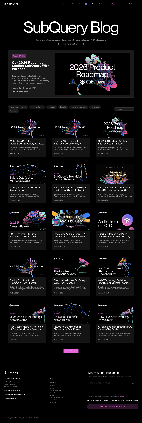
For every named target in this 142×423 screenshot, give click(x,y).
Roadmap (52, 386)
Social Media (53, 400)
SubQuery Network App (11, 382)
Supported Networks (56, 390)
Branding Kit (53, 402)
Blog (51, 379)
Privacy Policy (22, 418)
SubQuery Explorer (10, 384)
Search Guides (54, 393)
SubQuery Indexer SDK (12, 390)
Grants (52, 395)
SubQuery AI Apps (10, 398)
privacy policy (124, 396)
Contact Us (53, 388)
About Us (53, 383)
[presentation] (102, 391)
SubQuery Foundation (56, 397)
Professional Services (10, 386)
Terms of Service (34, 418)
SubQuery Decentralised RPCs (14, 394)
